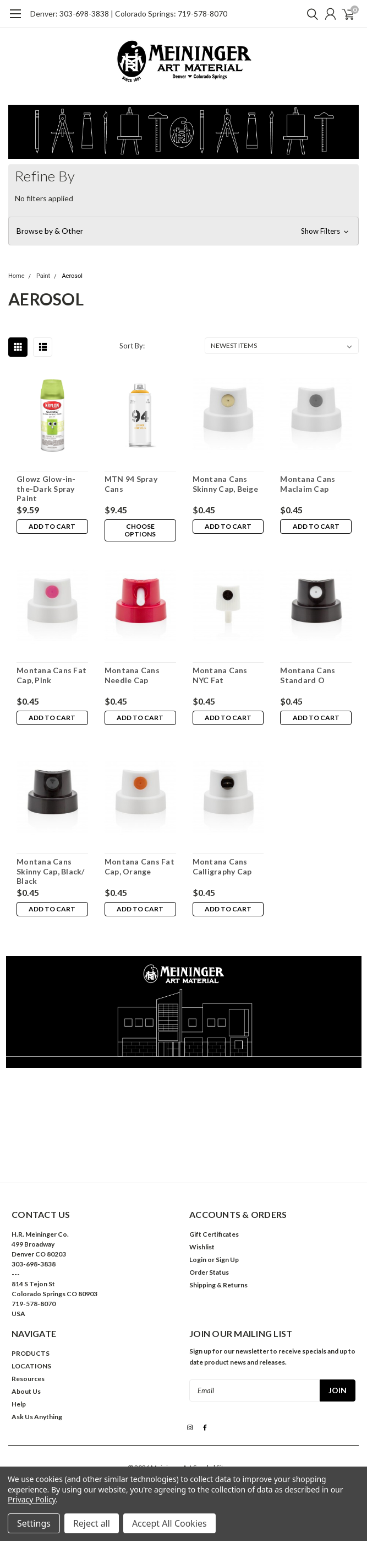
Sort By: (132, 345)
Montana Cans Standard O (307, 675)
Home (16, 276)
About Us (26, 1391)
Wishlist (202, 1247)
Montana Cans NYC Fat (220, 675)
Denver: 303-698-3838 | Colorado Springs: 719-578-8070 (128, 13)
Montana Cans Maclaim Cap (307, 483)
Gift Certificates (214, 1234)
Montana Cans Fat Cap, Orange (139, 866)
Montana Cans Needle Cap (132, 675)
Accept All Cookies (169, 1523)
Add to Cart (52, 526)
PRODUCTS (31, 1353)
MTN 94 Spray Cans (131, 483)
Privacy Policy (32, 1499)
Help (19, 1404)
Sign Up (227, 1259)
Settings (34, 1523)
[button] (183, 231)
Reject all (91, 1523)
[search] (310, 14)
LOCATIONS (31, 1366)
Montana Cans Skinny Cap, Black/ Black (51, 871)
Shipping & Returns (218, 1285)
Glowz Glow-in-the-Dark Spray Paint (46, 488)
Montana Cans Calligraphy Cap (222, 866)
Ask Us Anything (37, 1417)
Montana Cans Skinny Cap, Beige (225, 483)
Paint (43, 276)
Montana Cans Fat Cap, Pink (51, 675)
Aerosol (72, 276)
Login (197, 1259)
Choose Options (140, 530)
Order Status (209, 1272)
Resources (28, 1378)
